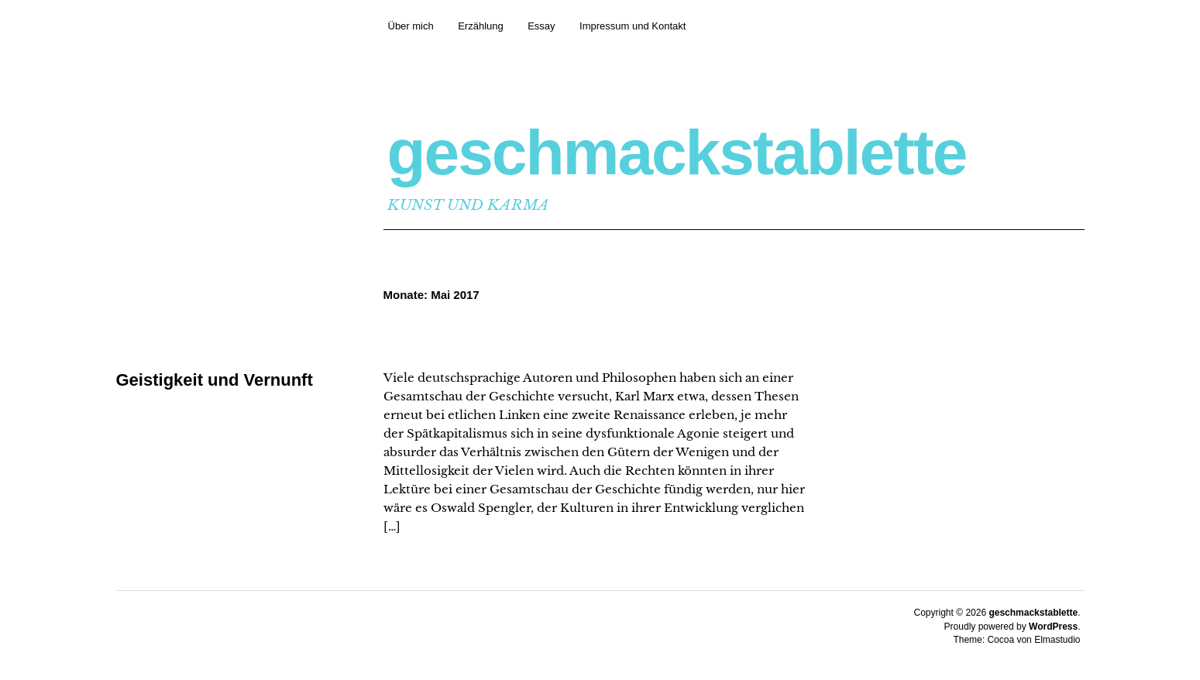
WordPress (1053, 626)
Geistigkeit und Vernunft (214, 380)
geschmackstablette (677, 152)
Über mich (411, 26)
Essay (541, 26)
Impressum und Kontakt (632, 26)
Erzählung (481, 26)
